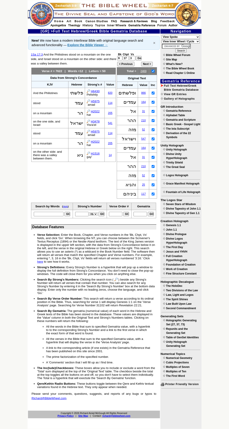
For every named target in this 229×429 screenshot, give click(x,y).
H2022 (95, 111)
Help (65, 206)
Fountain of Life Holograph (181, 192)
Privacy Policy (65, 415)
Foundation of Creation (179, 264)
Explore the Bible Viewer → (87, 45)
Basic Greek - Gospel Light (181, 124)
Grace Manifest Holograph (181, 183)
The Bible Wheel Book (178, 68)
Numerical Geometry (177, 358)
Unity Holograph (175, 149)
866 (143, 92)
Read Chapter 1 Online (179, 73)
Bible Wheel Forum (176, 55)
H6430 (95, 91)
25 (143, 184)
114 (110, 103)
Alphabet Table (174, 115)
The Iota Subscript (176, 128)
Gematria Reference (177, 110)
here (40, 261)
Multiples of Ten (174, 371)
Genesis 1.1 (172, 225)
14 (110, 155)
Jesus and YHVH (175, 251)
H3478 (95, 121)
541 (110, 123)
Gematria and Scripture (179, 119)
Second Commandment (179, 308)
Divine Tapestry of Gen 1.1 (181, 213)
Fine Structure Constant (180, 273)
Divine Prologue (175, 234)
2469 (143, 71)
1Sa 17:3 (37, 54)
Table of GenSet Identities (181, 337)
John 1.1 (170, 229)
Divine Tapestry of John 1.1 (182, 208)
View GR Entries (174, 94)
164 (143, 102)
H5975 (95, 101)
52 (143, 129)
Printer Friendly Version (180, 384)
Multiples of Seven (176, 367)
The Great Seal (174, 167)
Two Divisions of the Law (180, 290)
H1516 (95, 153)
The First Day (173, 247)
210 (143, 120)
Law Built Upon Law (177, 303)
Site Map (83, 415)
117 (143, 193)
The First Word (174, 376)
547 (143, 138)
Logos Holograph (175, 175)
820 (110, 92)
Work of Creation (175, 269)
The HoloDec (172, 285)
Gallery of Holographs (178, 98)
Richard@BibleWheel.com (49, 398)
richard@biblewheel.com (116, 415)
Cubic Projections (176, 362)
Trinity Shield (173, 162)
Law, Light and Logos (178, 294)
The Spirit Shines (175, 299)
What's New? (173, 64)
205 (110, 113)
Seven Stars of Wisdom (179, 204)
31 (143, 111)
